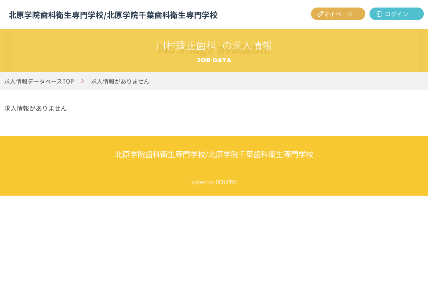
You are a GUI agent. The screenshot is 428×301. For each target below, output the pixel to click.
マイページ (338, 14)
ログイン (396, 14)
